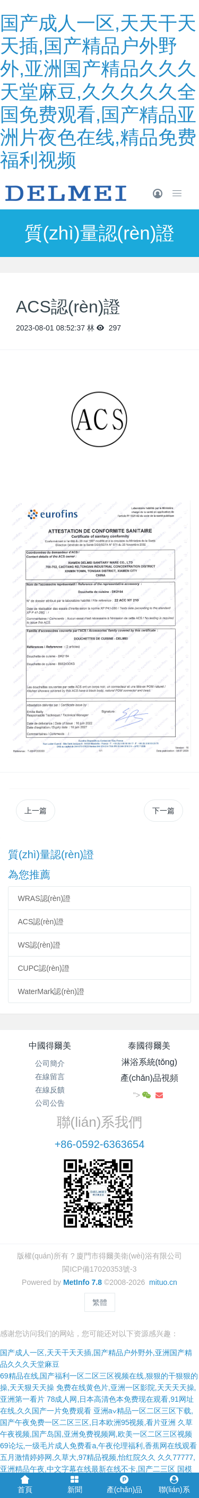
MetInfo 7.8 (82, 1282)
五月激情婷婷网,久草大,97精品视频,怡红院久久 (77, 1457)
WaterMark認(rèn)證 (51, 991)
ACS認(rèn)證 (41, 921)
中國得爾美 (50, 1045)
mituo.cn (163, 1282)
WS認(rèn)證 (39, 945)
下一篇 (163, 810)
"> (143, 1095)
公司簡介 (50, 1063)
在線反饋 (50, 1090)
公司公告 (50, 1103)
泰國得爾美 (149, 1045)
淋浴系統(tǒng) (149, 1062)
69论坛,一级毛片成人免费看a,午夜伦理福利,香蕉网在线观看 (98, 1445)
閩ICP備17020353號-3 (99, 1269)
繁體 (99, 1302)
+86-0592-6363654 (100, 1144)
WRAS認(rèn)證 (44, 898)
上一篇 (35, 810)
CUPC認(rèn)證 (44, 968)
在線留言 (50, 1076)
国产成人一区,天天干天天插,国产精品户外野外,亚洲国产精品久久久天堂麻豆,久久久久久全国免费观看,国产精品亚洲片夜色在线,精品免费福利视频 (98, 91)
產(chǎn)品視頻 (149, 1077)
